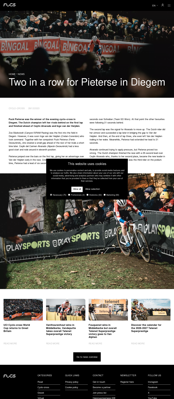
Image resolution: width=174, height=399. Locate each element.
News (21, 74)
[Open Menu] (169, 5)
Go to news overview (87, 357)
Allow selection (92, 189)
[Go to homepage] (10, 5)
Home (12, 74)
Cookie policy (71, 388)
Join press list (99, 393)
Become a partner (102, 388)
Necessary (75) (58, 195)
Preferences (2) (76, 195)
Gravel (41, 393)
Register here (127, 382)
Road (40, 382)
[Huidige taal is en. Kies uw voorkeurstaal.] (155, 5)
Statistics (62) (94, 195)
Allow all (77, 189)
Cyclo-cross (43, 388)
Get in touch (99, 382)
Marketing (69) (111, 195)
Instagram (153, 382)
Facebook (152, 388)
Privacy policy (71, 382)
